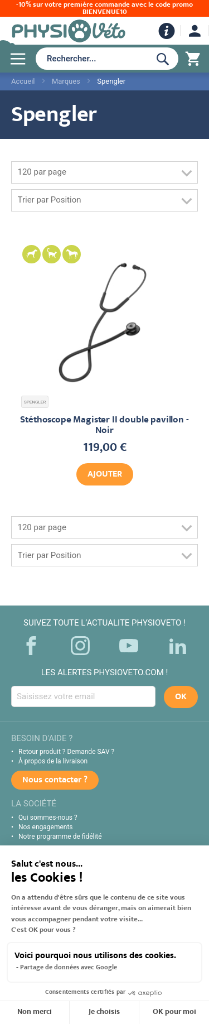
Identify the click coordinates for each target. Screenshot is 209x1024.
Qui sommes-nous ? (47, 817)
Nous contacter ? (55, 780)
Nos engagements (45, 827)
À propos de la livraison (53, 761)
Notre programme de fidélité (60, 836)
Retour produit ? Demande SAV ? (66, 752)
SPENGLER (35, 402)
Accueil (23, 81)
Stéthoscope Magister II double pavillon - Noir (104, 426)
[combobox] (90, 58)
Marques (66, 81)
